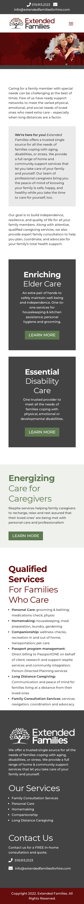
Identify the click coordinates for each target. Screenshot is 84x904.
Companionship (25, 815)
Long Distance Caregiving (32, 820)
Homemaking (23, 809)
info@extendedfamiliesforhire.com (42, 9)
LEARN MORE (42, 335)
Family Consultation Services (35, 798)
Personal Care (23, 804)
